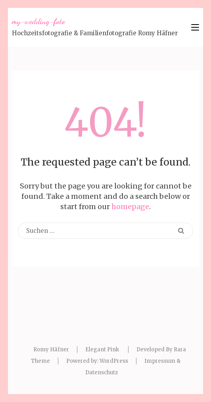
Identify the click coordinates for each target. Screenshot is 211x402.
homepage (130, 206)
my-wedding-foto (38, 21)
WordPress (114, 361)
